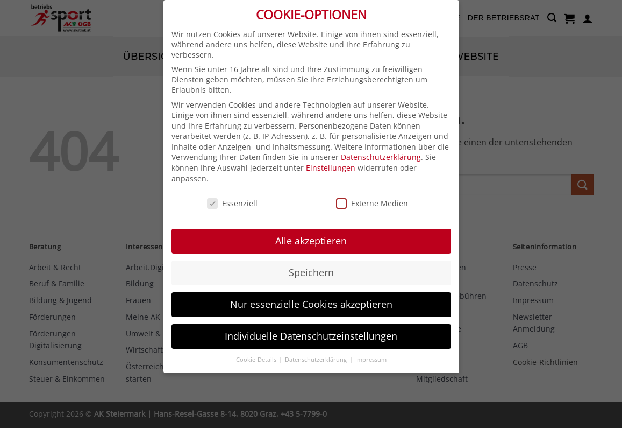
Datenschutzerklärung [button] (316, 350)
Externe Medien (372, 194)
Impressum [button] (371, 350)
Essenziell (232, 194)
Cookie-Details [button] (257, 350)
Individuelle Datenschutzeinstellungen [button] (311, 326)
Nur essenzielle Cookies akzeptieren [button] (311, 295)
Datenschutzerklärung (381, 148)
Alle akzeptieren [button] (311, 231)
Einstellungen (330, 158)
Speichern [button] (311, 263)
